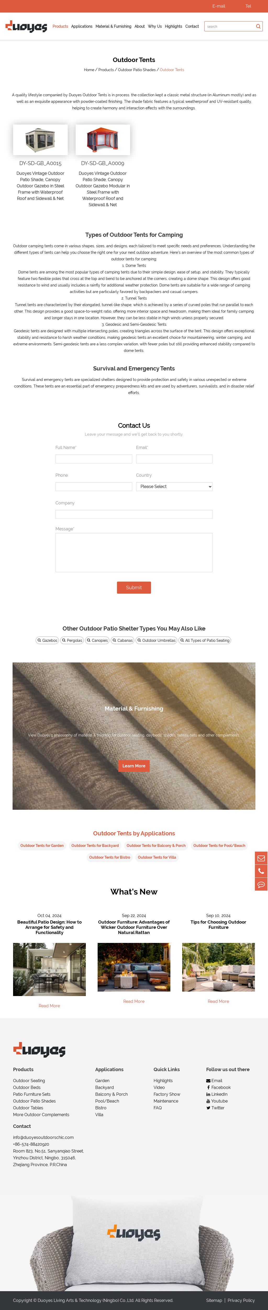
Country (144, 475)
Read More (49, 1006)
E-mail (219, 6)
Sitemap (214, 1300)
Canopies (97, 640)
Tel (248, 6)
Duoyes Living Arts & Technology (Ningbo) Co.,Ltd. (86, 1300)
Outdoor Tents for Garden (42, 846)
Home (89, 70)
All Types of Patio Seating (205, 640)
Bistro (101, 1108)
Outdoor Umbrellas (156, 640)
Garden (102, 1080)
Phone (61, 475)
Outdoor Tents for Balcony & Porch (156, 846)
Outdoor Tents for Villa (157, 857)
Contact (192, 26)
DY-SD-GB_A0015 (40, 163)
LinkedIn (216, 1094)
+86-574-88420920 (31, 1144)
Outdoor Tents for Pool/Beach (219, 846)
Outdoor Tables (28, 1108)
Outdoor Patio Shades (137, 70)
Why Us (155, 26)
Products (60, 26)
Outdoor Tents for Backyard (95, 846)
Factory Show (167, 1094)
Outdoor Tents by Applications (134, 833)
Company (65, 503)
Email (214, 1080)
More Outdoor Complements (41, 1114)
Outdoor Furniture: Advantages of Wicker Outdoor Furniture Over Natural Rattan (134, 927)
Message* (64, 528)
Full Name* (65, 447)
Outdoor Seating (29, 1080)
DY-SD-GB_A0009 (102, 163)
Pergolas (72, 640)
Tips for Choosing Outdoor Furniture (218, 925)
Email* (142, 447)
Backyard (104, 1087)
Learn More (134, 766)
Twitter (215, 1108)
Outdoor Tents (172, 70)
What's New (134, 892)
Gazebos (47, 640)
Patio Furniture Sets (32, 1094)
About (140, 26)
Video (159, 1087)
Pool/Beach (107, 1101)
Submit (134, 587)
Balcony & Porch (111, 1094)
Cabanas (122, 640)
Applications (81, 26)
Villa (99, 1114)
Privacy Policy (241, 1300)
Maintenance (166, 1101)
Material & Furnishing (113, 26)
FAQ (158, 1108)
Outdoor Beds (27, 1087)
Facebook (218, 1087)
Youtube (217, 1101)
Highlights (173, 26)
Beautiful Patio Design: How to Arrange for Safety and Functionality (49, 927)
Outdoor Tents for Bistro (109, 857)
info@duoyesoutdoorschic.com (43, 1137)
